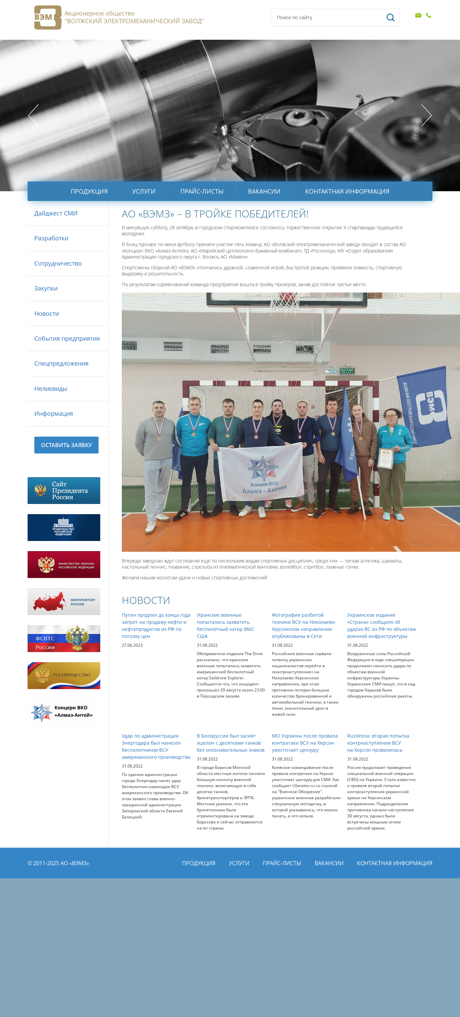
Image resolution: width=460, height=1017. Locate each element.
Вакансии (264, 191)
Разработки (51, 238)
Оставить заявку (66, 445)
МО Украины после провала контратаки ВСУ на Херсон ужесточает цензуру (305, 743)
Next (427, 115)
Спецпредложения (61, 363)
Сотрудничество (58, 263)
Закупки (46, 288)
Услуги (143, 191)
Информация (53, 413)
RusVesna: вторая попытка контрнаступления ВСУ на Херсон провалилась (378, 743)
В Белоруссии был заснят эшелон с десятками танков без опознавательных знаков (230, 743)
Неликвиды (50, 388)
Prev (33, 115)
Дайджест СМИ (56, 213)
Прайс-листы (201, 191)
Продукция (89, 191)
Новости (46, 313)
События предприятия (67, 338)
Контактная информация (347, 191)
